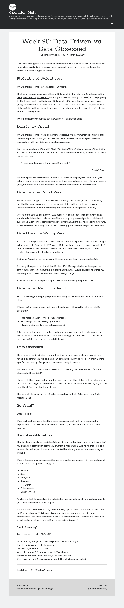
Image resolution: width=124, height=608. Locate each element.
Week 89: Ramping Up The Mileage (35, 588)
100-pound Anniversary (95, 588)
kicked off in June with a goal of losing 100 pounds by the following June (54, 93)
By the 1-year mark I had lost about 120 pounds (41, 100)
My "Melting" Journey (42, 569)
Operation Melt (22, 12)
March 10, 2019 (76, 54)
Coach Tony (59, 54)
